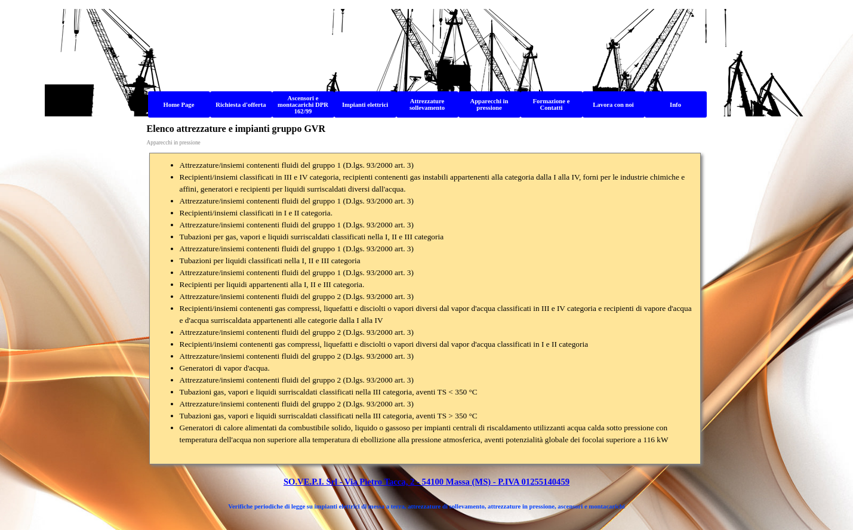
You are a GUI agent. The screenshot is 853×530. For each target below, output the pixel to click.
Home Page (179, 104)
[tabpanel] (425, 308)
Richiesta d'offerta (240, 104)
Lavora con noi (613, 104)
